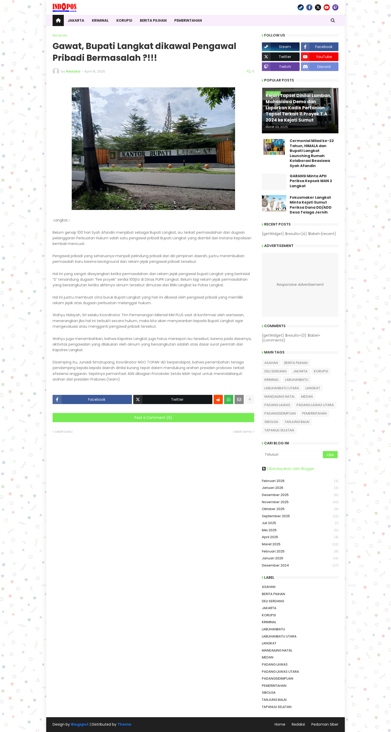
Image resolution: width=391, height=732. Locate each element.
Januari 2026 (300, 488)
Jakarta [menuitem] (76, 20)
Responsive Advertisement (300, 284)
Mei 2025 (300, 530)
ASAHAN (271, 362)
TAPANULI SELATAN (279, 430)
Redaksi (298, 724)
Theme (124, 724)
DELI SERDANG (275, 371)
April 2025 (300, 537)
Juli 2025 (300, 523)
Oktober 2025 (300, 509)
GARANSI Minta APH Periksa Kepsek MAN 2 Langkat (311, 181)
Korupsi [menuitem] (124, 20)
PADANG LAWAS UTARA (315, 405)
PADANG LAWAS (277, 405)
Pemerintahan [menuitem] (188, 20)
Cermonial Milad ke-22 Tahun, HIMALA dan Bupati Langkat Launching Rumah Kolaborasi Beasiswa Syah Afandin (312, 153)
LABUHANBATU (296, 379)
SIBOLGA (271, 421)
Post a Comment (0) (153, 417)
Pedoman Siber (324, 724)
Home (280, 724)
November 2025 (300, 502)
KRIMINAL (271, 379)
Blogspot (80, 724)
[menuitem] (58, 20)
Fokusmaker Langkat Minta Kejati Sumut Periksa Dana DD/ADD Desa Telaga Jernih (311, 205)
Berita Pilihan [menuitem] (153, 20)
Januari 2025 (300, 558)
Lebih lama (243, 431)
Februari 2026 (300, 481)
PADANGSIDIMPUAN (280, 413)
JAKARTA (300, 371)
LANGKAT (313, 388)
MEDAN (307, 396)
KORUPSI (321, 371)
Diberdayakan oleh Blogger (288, 469)
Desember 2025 (300, 495)
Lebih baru (63, 431)
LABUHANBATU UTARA (281, 388)
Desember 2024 (300, 565)
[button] (332, 20)
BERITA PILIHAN (296, 362)
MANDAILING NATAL (279, 396)
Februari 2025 (300, 551)
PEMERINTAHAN (314, 413)
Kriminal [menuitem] (100, 20)
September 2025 (300, 516)
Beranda (60, 35)
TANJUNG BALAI (297, 421)
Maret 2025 (300, 544)
